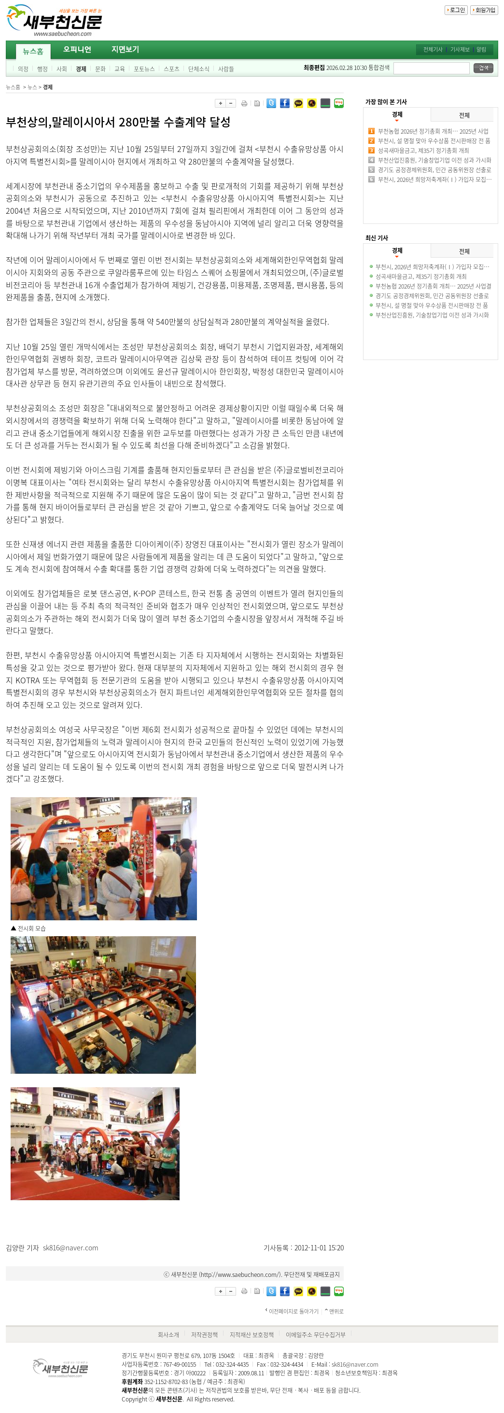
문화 (100, 69)
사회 (61, 69)
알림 (481, 49)
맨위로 (336, 1311)
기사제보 (460, 49)
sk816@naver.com (70, 1247)
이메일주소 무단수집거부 (316, 1334)
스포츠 (172, 69)
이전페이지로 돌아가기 (294, 1311)
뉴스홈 (13, 87)
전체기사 (433, 49)
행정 (42, 69)
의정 (23, 69)
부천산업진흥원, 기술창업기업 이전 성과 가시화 (434, 160)
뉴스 (32, 87)
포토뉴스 (144, 69)
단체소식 (199, 69)
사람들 (226, 69)
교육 (119, 69)
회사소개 (168, 1334)
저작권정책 (204, 1334)
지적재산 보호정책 (252, 1334)
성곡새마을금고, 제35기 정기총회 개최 (423, 150)
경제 (81, 69)
